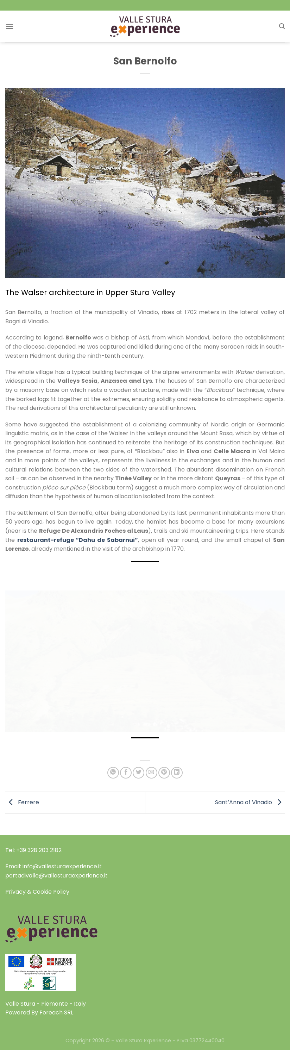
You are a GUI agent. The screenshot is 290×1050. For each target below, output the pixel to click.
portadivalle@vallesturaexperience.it (56, 875)
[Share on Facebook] (126, 773)
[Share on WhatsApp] (113, 773)
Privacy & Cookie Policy (37, 892)
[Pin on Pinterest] (164, 773)
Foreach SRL (56, 1012)
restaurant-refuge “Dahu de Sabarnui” (77, 540)
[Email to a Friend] (151, 773)
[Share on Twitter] (138, 773)
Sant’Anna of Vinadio (250, 802)
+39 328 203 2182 (39, 850)
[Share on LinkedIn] (177, 773)
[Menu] (9, 26)
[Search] (282, 26)
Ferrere (22, 802)
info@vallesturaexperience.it (62, 866)
